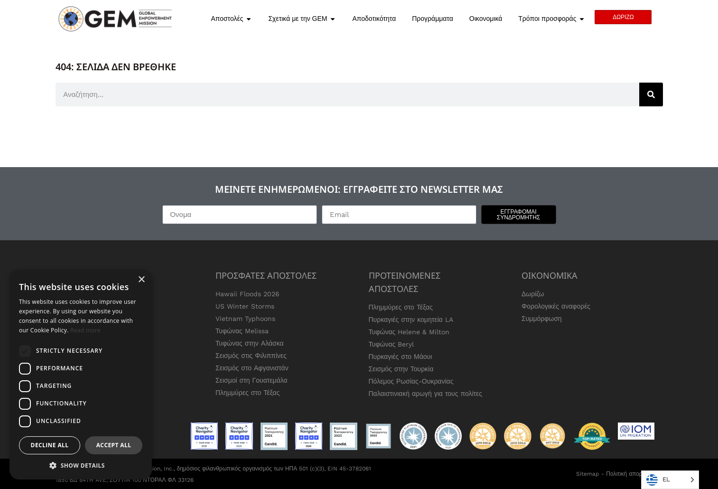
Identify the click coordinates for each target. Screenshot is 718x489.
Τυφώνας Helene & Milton (409, 332)
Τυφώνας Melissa (242, 331)
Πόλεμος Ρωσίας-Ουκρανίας (411, 381)
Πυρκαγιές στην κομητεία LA (411, 319)
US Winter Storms (244, 306)
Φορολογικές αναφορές (556, 306)
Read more (85, 330)
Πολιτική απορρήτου (631, 473)
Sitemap (587, 473)
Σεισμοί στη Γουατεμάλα (251, 380)
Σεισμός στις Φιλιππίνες (251, 355)
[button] (80, 465)
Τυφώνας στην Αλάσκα (249, 343)
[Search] (651, 94)
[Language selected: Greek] (670, 479)
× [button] (141, 279)
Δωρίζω (533, 294)
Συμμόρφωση (542, 318)
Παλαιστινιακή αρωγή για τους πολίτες (426, 393)
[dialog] (80, 375)
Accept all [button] (113, 445)
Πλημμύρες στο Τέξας (247, 392)
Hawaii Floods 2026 (247, 294)
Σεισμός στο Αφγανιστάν (252, 368)
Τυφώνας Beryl (391, 344)
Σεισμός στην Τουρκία (401, 369)
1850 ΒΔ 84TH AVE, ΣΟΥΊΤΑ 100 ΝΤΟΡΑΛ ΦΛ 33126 (125, 480)
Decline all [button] (50, 445)
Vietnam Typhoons (245, 318)
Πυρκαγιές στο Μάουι (400, 356)
